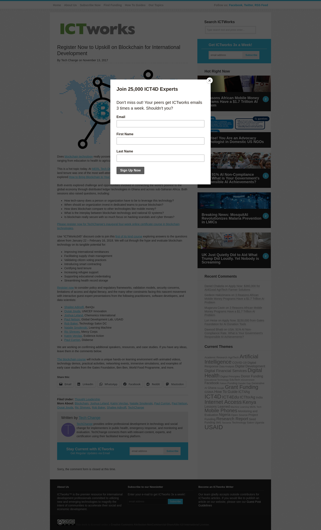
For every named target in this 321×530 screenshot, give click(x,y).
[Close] (210, 80)
